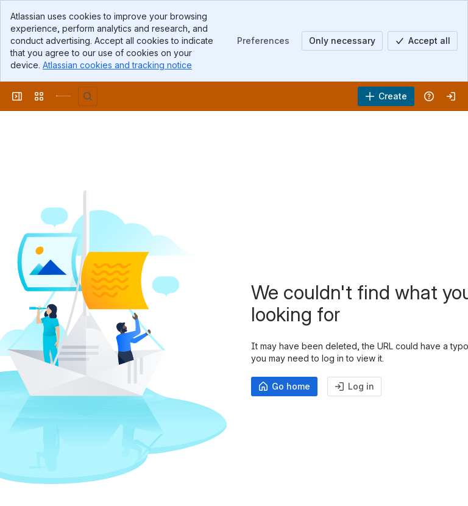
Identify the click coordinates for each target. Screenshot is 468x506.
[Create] (386, 96)
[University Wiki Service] (63, 96)
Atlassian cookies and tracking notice (117, 65)
